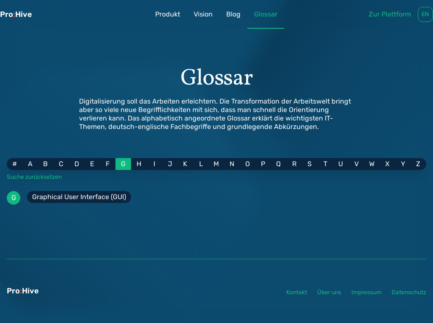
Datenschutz (409, 292)
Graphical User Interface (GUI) (79, 197)
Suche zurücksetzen (34, 176)
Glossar (265, 19)
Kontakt (296, 292)
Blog (233, 14)
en (425, 14)
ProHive (16, 14)
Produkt (167, 14)
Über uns (329, 292)
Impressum (366, 292)
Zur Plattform (390, 14)
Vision (203, 14)
